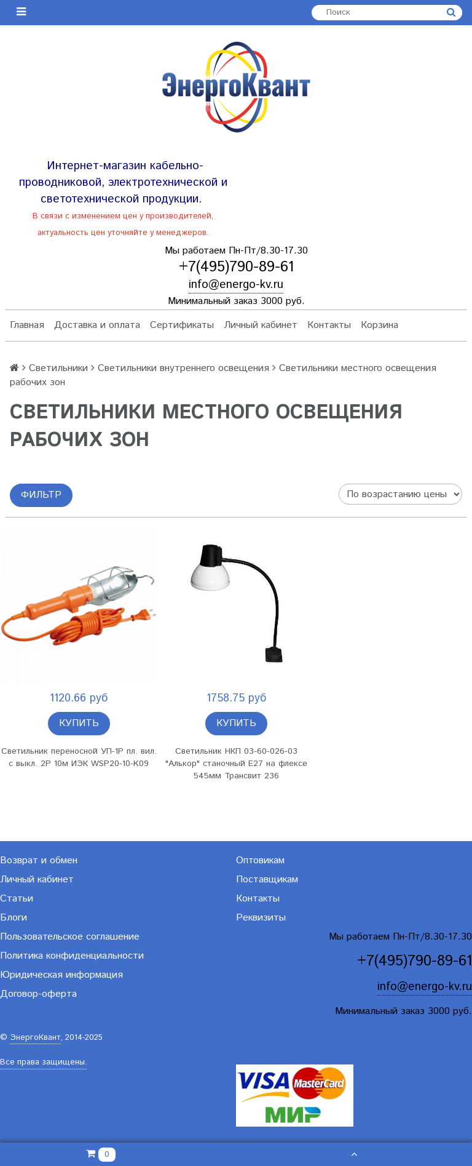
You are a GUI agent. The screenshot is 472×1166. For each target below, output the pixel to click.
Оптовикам (260, 860)
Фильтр (41, 495)
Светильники (58, 368)
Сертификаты (182, 325)
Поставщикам (267, 880)
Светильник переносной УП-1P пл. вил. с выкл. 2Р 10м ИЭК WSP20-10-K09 (79, 757)
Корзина (379, 325)
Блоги (13, 918)
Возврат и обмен (38, 860)
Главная (27, 325)
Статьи (16, 899)
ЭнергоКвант (35, 1038)
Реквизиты (261, 918)
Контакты (329, 325)
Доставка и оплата (97, 325)
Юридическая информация (61, 975)
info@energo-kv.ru (236, 284)
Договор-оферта (38, 994)
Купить (79, 723)
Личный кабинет (260, 325)
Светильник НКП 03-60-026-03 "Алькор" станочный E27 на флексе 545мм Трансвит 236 (236, 763)
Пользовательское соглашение (70, 937)
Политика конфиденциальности (72, 956)
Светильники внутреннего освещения (183, 368)
